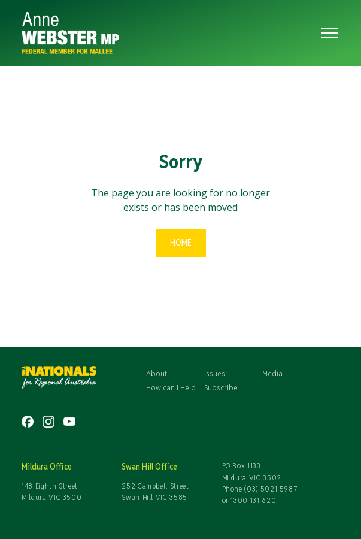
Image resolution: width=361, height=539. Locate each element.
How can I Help (171, 387)
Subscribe (221, 387)
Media (272, 373)
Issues (214, 373)
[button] (327, 33)
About (156, 373)
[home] (160, 33)
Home (181, 242)
